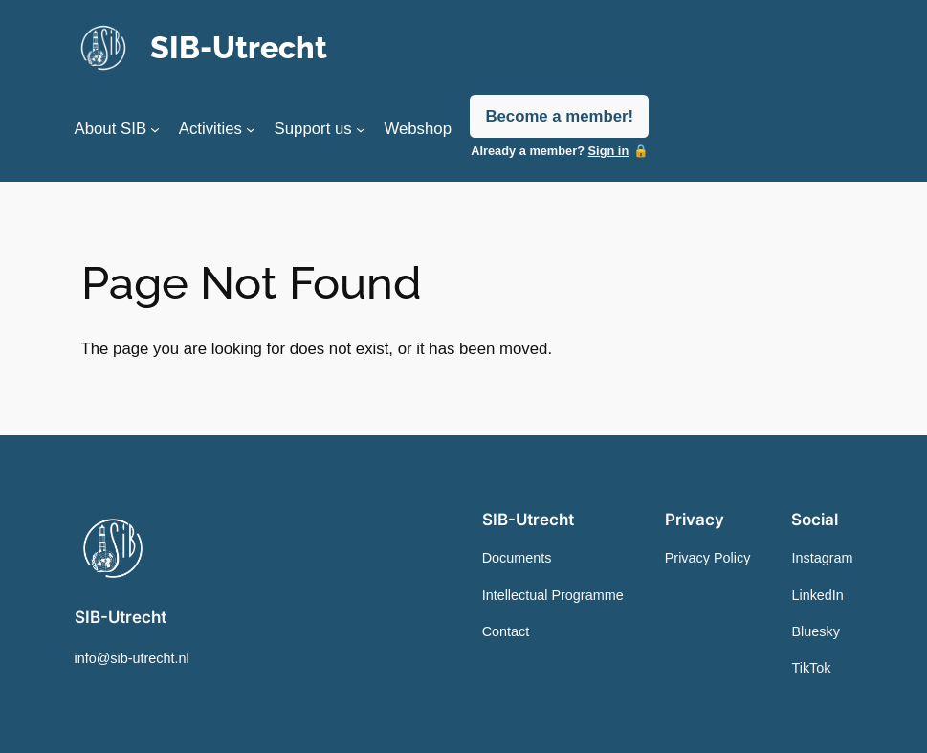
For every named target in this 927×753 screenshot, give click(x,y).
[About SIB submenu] (155, 129)
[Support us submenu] (360, 129)
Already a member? (550, 151)
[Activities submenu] (250, 129)
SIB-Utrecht (238, 48)
